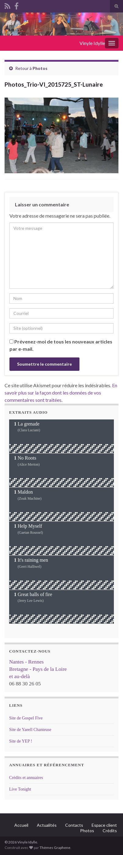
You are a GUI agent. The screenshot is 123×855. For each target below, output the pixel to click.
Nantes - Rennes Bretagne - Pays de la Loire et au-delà (38, 669)
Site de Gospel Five (26, 718)
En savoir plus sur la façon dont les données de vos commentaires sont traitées (61, 392)
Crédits (110, 830)
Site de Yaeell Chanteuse (30, 729)
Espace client (104, 825)
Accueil (21, 825)
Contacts (74, 825)
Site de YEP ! (20, 741)
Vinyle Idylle (92, 43)
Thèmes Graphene (55, 847)
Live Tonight (20, 789)
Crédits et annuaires (26, 777)
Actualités (47, 825)
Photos (40, 68)
